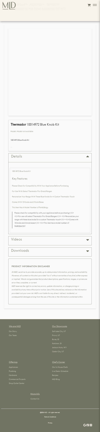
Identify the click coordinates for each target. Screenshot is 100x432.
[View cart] (89, 5)
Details (50, 157)
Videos (50, 240)
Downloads (50, 251)
